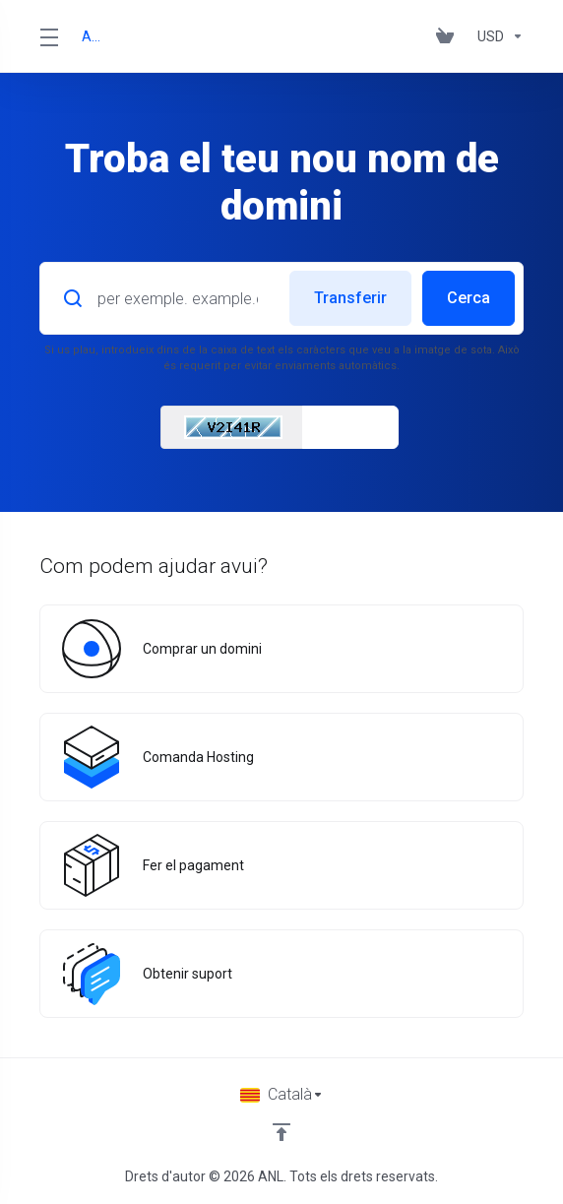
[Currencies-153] (496, 36)
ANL (92, 36)
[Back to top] (281, 1132)
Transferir (350, 297)
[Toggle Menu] (48, 36)
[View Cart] (448, 36)
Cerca (468, 297)
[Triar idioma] (282, 1094)
